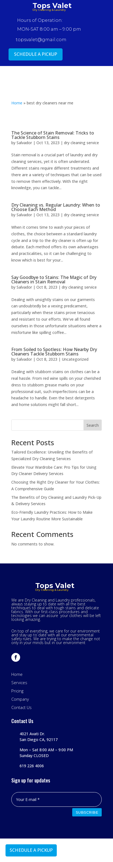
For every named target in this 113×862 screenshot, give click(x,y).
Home (16, 103)
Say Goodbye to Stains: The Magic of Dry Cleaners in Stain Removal (53, 279)
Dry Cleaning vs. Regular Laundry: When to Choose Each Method (55, 207)
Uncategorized (75, 359)
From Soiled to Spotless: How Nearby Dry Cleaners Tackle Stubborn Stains (54, 351)
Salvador (24, 142)
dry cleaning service (81, 142)
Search (93, 425)
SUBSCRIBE (87, 812)
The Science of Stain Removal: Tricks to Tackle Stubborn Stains (52, 135)
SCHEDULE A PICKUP (35, 54)
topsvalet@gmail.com (41, 39)
